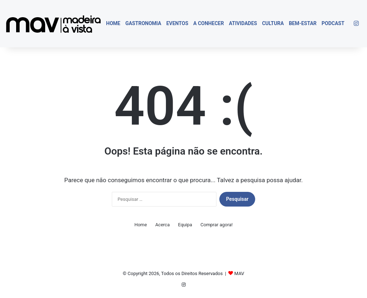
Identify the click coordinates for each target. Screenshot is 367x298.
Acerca (162, 224)
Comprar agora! (216, 224)
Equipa (185, 224)
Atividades (243, 23)
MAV (239, 273)
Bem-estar (302, 23)
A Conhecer (208, 23)
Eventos (177, 23)
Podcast (332, 23)
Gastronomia (143, 23)
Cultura (273, 23)
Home (113, 23)
